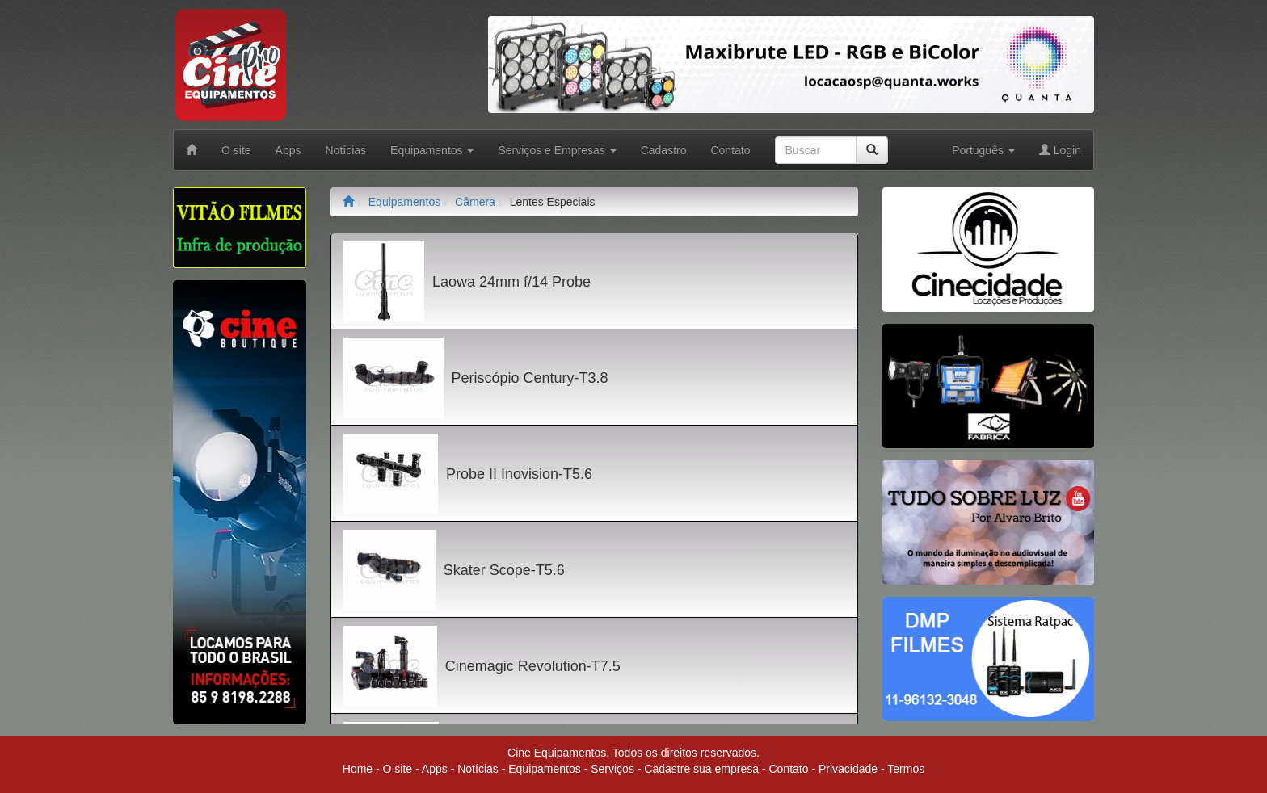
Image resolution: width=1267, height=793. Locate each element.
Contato (730, 150)
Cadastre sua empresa (701, 768)
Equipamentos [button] (432, 150)
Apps (288, 150)
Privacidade (848, 768)
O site (236, 150)
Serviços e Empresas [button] (557, 150)
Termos (905, 768)
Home (358, 768)
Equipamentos (404, 201)
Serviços (612, 768)
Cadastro (664, 150)
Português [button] (983, 150)
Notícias (346, 150)
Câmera (475, 201)
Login (1060, 150)
